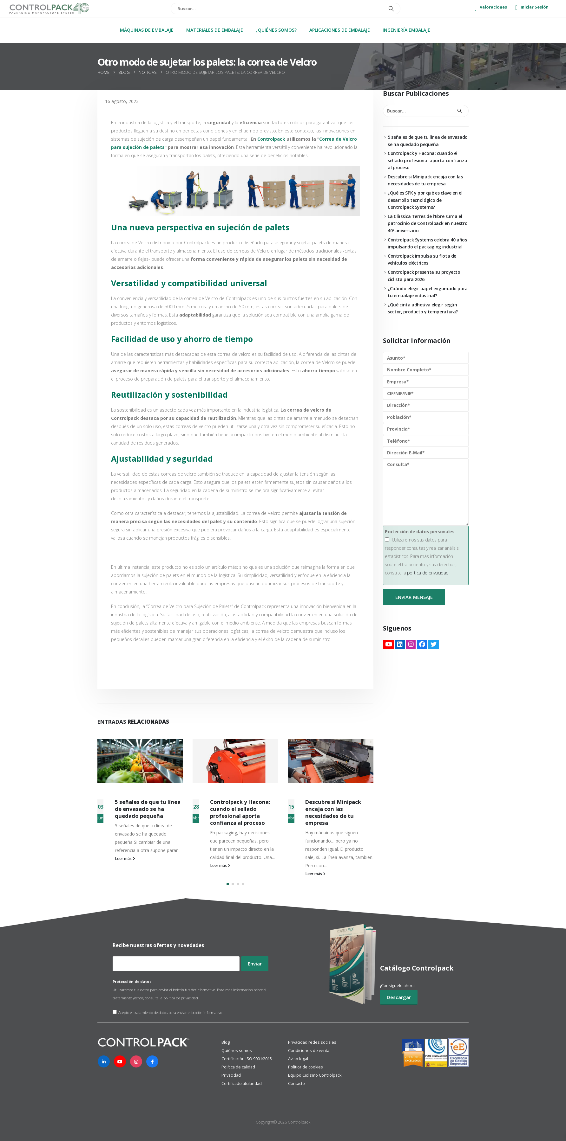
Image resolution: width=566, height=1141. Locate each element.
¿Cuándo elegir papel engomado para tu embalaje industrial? (428, 291)
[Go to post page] (140, 761)
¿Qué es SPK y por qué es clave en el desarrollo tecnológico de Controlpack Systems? (425, 200)
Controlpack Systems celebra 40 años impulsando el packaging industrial (427, 243)
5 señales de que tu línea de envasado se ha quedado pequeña (148, 808)
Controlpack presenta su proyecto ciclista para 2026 (424, 275)
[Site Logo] (49, 8)
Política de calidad (238, 1067)
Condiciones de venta (308, 1050)
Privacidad (231, 1075)
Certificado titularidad (241, 1083)
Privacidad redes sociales (312, 1042)
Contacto (296, 1083)
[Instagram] (136, 1061)
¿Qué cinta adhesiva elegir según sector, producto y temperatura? (423, 308)
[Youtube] (120, 1061)
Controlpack (271, 139)
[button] (227, 884)
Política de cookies (305, 1067)
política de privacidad (428, 573)
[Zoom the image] (144, 1042)
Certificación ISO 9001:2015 (246, 1058)
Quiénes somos (236, 1050)
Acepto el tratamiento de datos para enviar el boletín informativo (167, 1012)
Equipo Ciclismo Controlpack (314, 1075)
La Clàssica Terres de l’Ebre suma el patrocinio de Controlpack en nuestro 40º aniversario (427, 223)
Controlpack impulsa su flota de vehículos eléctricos (422, 259)
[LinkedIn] (104, 1061)
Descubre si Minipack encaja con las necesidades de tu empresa (333, 812)
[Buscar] (391, 8)
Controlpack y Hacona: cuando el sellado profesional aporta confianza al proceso (240, 812)
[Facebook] (152, 1061)
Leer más (125, 858)
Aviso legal (298, 1058)
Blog (225, 1042)
